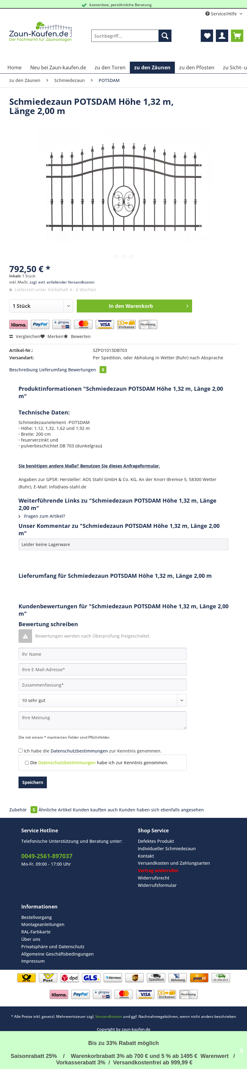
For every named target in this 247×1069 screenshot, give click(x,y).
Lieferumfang (53, 370)
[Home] (14, 67)
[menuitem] (131, 39)
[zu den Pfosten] (197, 67)
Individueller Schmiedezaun (167, 848)
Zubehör (24, 810)
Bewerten (77, 336)
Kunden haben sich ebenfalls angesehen (161, 810)
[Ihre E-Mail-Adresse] (103, 669)
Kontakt (146, 856)
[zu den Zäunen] (152, 67)
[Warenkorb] (237, 36)
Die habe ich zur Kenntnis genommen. (99, 762)
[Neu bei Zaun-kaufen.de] (58, 67)
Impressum (33, 961)
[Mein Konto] (222, 36)
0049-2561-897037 (46, 856)
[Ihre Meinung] (103, 720)
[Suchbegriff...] (131, 36)
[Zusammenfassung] (103, 685)
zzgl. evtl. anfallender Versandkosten (62, 282)
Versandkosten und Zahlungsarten (174, 863)
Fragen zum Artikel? (42, 516)
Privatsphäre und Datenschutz (52, 946)
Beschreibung (23, 370)
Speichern (32, 782)
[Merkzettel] (207, 36)
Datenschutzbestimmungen (79, 751)
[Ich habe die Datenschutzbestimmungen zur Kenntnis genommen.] (21, 751)
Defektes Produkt (156, 841)
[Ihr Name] (103, 654)
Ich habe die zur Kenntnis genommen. (93, 751)
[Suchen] (164, 36)
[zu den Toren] (110, 67)
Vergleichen (24, 336)
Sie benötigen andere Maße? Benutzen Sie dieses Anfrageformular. (89, 466)
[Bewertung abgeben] (103, 700)
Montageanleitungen (42, 924)
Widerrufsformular (157, 885)
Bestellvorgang (36, 917)
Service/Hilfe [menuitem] (221, 14)
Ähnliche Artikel (55, 810)
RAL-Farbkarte (36, 932)
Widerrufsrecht (153, 878)
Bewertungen (87, 370)
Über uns (30, 939)
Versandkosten (108, 1016)
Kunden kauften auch (95, 810)
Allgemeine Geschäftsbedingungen (57, 954)
